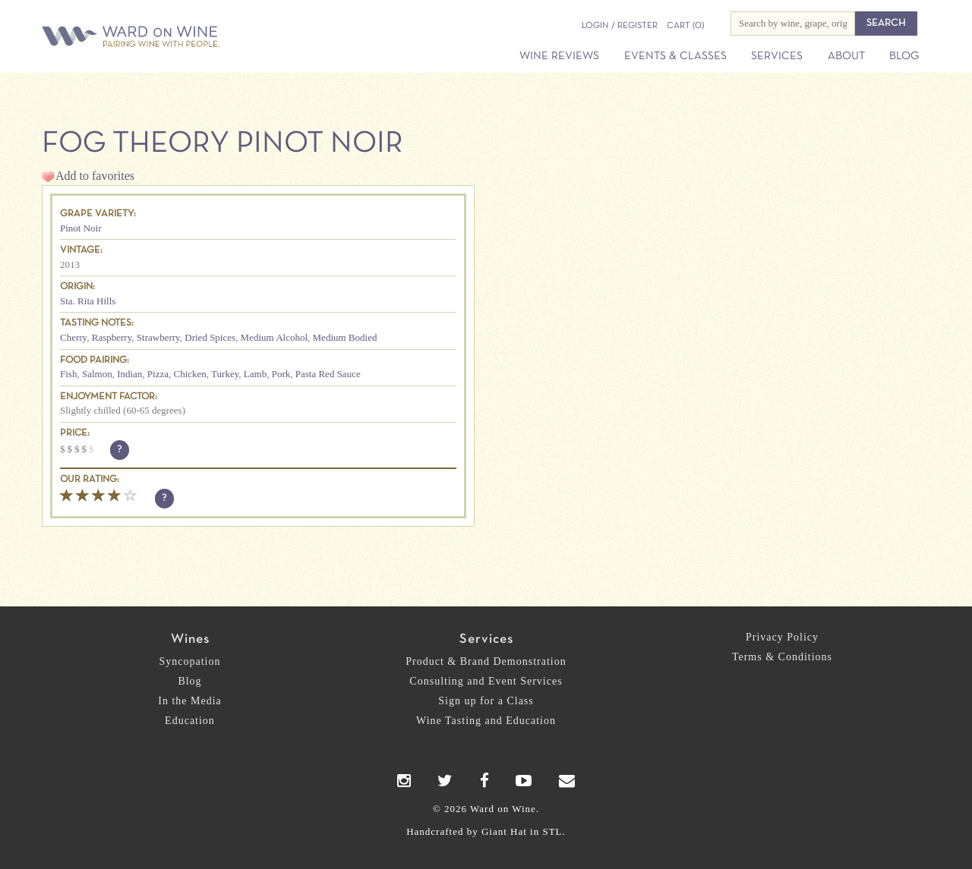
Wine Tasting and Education (486, 720)
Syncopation (190, 661)
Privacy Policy (782, 637)
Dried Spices (210, 337)
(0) (685, 26)
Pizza (158, 373)
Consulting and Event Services (485, 681)
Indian (129, 373)
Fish (68, 373)
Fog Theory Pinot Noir (222, 144)
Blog (904, 56)
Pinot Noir (81, 228)
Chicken (190, 373)
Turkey (224, 373)
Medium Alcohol (274, 337)
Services (777, 56)
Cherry (73, 337)
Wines (190, 639)
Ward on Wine (184, 37)
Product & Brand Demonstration (486, 661)
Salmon (97, 373)
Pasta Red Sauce (328, 373)
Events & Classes (675, 56)
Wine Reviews (559, 56)
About (846, 56)
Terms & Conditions (782, 657)
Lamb (255, 373)
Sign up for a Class (486, 701)
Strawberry (158, 337)
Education (190, 720)
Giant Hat (504, 831)
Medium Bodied (345, 337)
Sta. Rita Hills (87, 301)
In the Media (190, 701)
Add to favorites (94, 175)
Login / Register (620, 26)
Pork (281, 373)
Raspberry (112, 337)
